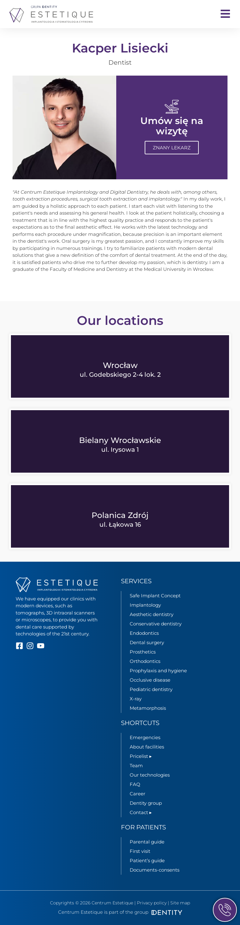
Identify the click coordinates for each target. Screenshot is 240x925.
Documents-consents (154, 870)
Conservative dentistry (156, 624)
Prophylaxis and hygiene (158, 671)
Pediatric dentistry (151, 689)
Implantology (145, 605)
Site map (180, 903)
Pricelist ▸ (141, 756)
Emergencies (145, 737)
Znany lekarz (172, 148)
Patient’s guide (147, 860)
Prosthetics (143, 652)
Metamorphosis (148, 708)
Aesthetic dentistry (151, 614)
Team (136, 765)
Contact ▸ (141, 812)
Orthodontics (145, 661)
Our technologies (150, 775)
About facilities (147, 747)
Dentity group (146, 803)
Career (137, 794)
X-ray (136, 699)
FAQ (135, 784)
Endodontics (144, 633)
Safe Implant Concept (155, 596)
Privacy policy (152, 903)
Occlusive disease (150, 680)
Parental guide (147, 842)
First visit (140, 851)
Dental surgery (147, 642)
